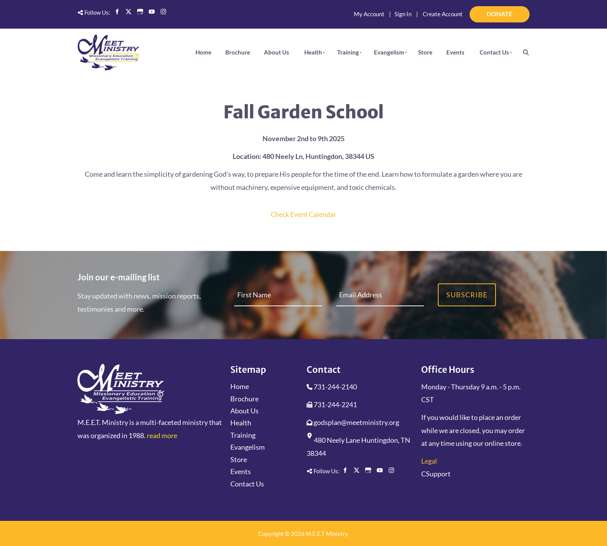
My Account (369, 13)
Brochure (237, 52)
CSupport (436, 473)
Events (455, 52)
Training (348, 52)
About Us (276, 52)
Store (425, 52)
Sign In (403, 13)
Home (203, 52)
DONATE (519, 11)
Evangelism (389, 52)
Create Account (443, 13)
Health (313, 52)
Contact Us (494, 52)
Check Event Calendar (303, 214)
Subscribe (466, 294)
